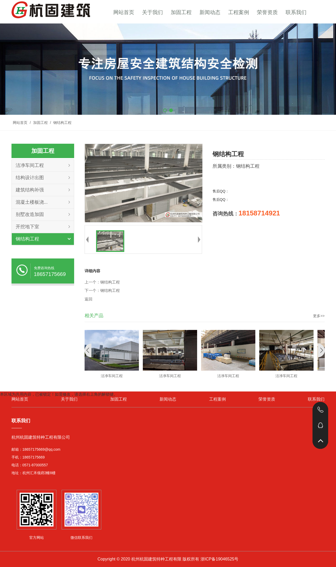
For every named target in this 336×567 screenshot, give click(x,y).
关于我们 (152, 12)
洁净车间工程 (30, 165)
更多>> (319, 316)
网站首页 (123, 12)
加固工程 (181, 12)
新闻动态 (209, 12)
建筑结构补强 (30, 189)
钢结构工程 (62, 122)
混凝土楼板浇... (32, 202)
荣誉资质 (267, 12)
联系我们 (296, 12)
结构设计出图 (30, 177)
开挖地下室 (27, 226)
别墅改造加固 (30, 214)
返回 (88, 299)
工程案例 (238, 12)
